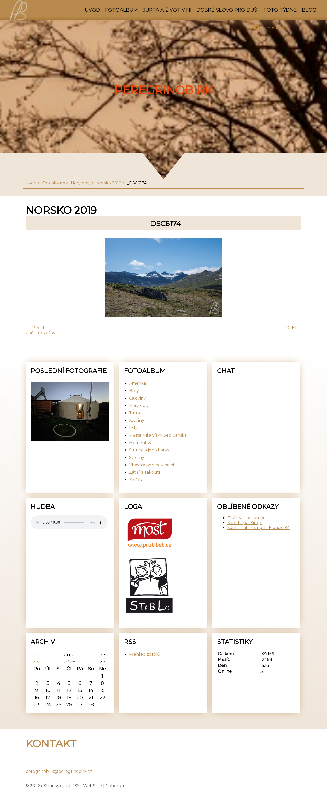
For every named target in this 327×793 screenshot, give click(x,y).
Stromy (136, 457)
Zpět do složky (40, 332)
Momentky (140, 442)
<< (36, 654)
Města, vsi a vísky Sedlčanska (158, 435)
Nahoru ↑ (115, 785)
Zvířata (136, 479)
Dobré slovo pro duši (227, 10)
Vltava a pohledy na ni (151, 464)
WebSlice (92, 785)
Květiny (136, 420)
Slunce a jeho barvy (149, 450)
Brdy (134, 390)
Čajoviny (137, 398)
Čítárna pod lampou (248, 517)
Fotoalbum (121, 10)
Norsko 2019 (108, 183)
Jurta (134, 413)
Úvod (92, 10)
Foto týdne (280, 10)
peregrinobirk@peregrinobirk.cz (59, 771)
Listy (133, 427)
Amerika (137, 383)
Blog (309, 10)
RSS (76, 785)
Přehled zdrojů (144, 654)
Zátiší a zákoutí (144, 472)
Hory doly (81, 183)
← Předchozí (39, 327)
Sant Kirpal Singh (244, 522)
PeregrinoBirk (163, 90)
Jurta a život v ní (167, 10)
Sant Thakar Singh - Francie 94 (258, 527)
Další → (293, 327)
